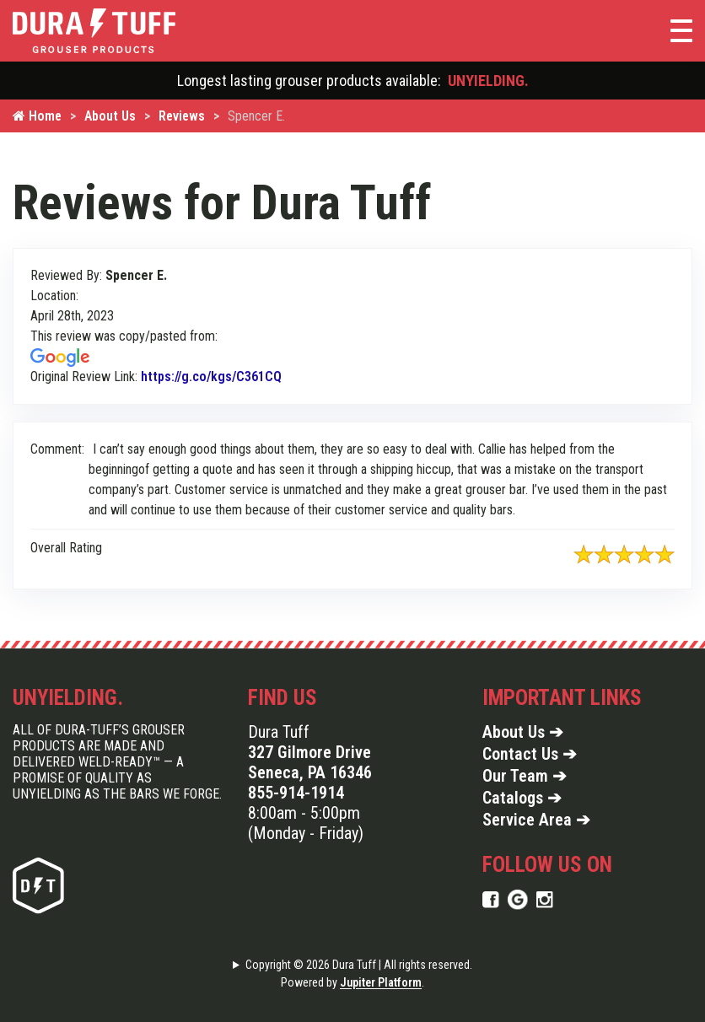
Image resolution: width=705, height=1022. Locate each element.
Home (37, 116)
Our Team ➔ (524, 776)
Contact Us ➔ (529, 754)
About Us (110, 116)
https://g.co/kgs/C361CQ (211, 376)
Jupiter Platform (381, 982)
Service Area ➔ (536, 820)
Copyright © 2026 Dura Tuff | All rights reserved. (358, 964)
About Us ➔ (522, 732)
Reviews (182, 116)
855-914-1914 (296, 793)
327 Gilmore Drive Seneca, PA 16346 (310, 762)
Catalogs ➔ (522, 798)
